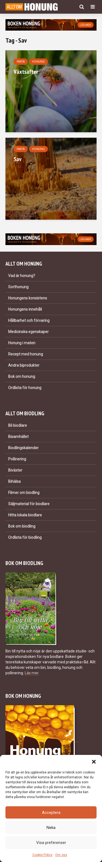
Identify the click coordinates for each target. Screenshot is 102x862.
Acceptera (51, 812)
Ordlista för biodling (25, 537)
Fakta (21, 61)
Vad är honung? (21, 275)
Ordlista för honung (24, 388)
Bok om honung (21, 376)
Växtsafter (26, 71)
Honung (38, 61)
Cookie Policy (42, 855)
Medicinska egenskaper (28, 331)
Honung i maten (21, 343)
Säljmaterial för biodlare (29, 504)
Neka (51, 827)
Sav (17, 159)
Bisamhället (18, 436)
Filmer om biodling (23, 492)
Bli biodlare (17, 425)
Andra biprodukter (23, 365)
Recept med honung (25, 354)
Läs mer (31, 673)
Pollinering (17, 459)
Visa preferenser (51, 842)
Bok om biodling (21, 526)
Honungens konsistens (27, 298)
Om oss (61, 855)
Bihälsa (14, 481)
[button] (94, 761)
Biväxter (15, 470)
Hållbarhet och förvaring (29, 320)
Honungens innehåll (25, 309)
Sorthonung (18, 287)
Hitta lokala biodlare (25, 515)
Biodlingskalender (23, 448)
